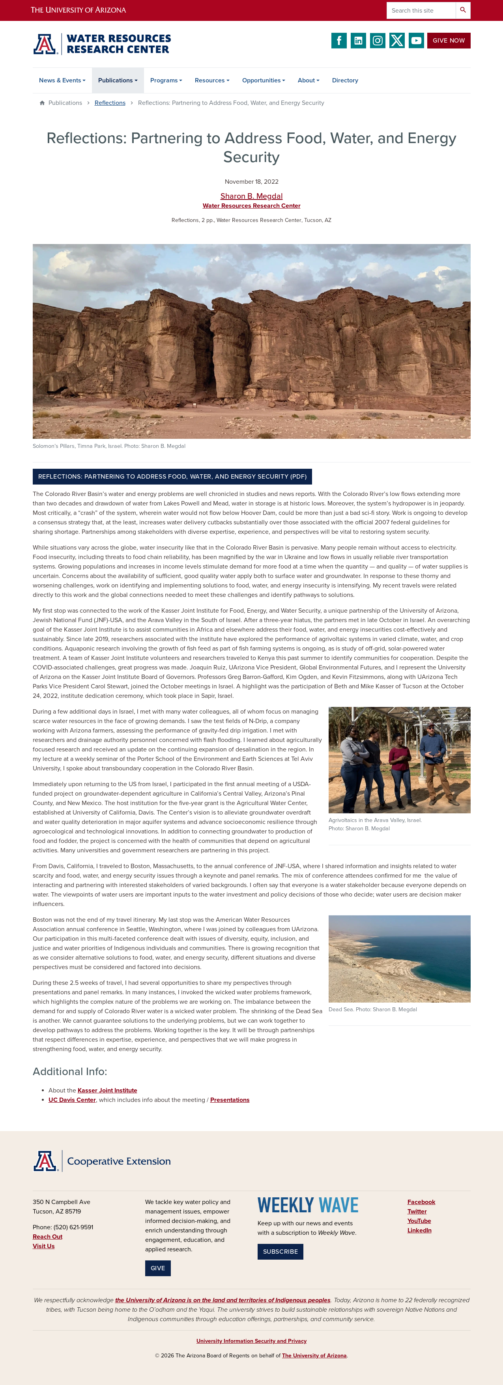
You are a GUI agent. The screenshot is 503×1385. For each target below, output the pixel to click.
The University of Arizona (314, 1355)
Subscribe (280, 1252)
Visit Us (44, 1246)
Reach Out (47, 1237)
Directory (345, 80)
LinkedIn (420, 1230)
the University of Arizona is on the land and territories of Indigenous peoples (223, 1300)
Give (158, 1268)
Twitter (417, 1211)
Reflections (110, 103)
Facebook (422, 1202)
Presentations (230, 1100)
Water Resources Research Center (252, 206)
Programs (164, 80)
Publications (115, 80)
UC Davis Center (72, 1100)
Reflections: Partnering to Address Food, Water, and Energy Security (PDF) (172, 477)
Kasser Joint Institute (107, 1090)
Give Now (449, 41)
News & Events (60, 80)
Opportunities (261, 80)
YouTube (419, 1221)
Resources (210, 80)
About (306, 80)
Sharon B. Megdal (252, 196)
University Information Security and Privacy (251, 1341)
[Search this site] (421, 10)
